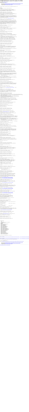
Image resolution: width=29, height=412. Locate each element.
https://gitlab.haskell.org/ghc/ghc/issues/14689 (7, 211)
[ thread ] (8, 4)
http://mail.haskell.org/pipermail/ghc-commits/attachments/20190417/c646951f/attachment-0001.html (13, 288)
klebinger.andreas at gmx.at (6, 132)
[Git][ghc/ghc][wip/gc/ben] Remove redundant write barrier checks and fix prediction (12, 290)
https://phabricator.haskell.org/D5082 (9, 103)
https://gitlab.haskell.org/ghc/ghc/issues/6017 (7, 224)
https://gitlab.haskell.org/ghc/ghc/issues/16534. (6, 250)
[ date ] (6, 4)
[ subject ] (10, 4)
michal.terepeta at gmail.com (11, 20)
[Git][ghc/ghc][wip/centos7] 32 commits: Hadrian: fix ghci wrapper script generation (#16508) (14, 3)
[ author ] (12, 4)
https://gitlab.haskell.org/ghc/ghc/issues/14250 (7, 212)
